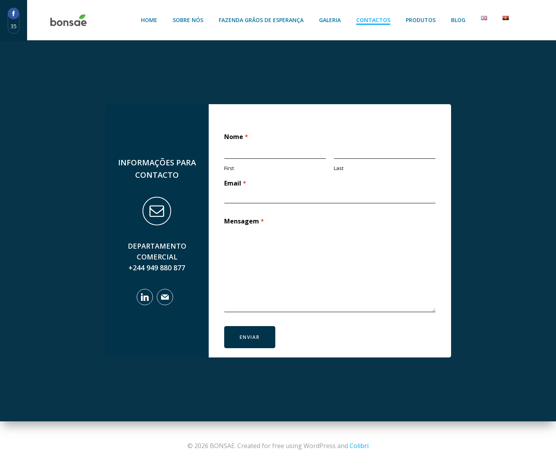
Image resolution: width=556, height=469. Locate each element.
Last (338, 168)
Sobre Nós (188, 20)
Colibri (359, 446)
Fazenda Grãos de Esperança (261, 20)
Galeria (330, 20)
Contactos (373, 20)
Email (235, 183)
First (229, 168)
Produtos (421, 20)
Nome (236, 137)
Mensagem (244, 221)
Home (149, 20)
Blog (458, 20)
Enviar (250, 337)
